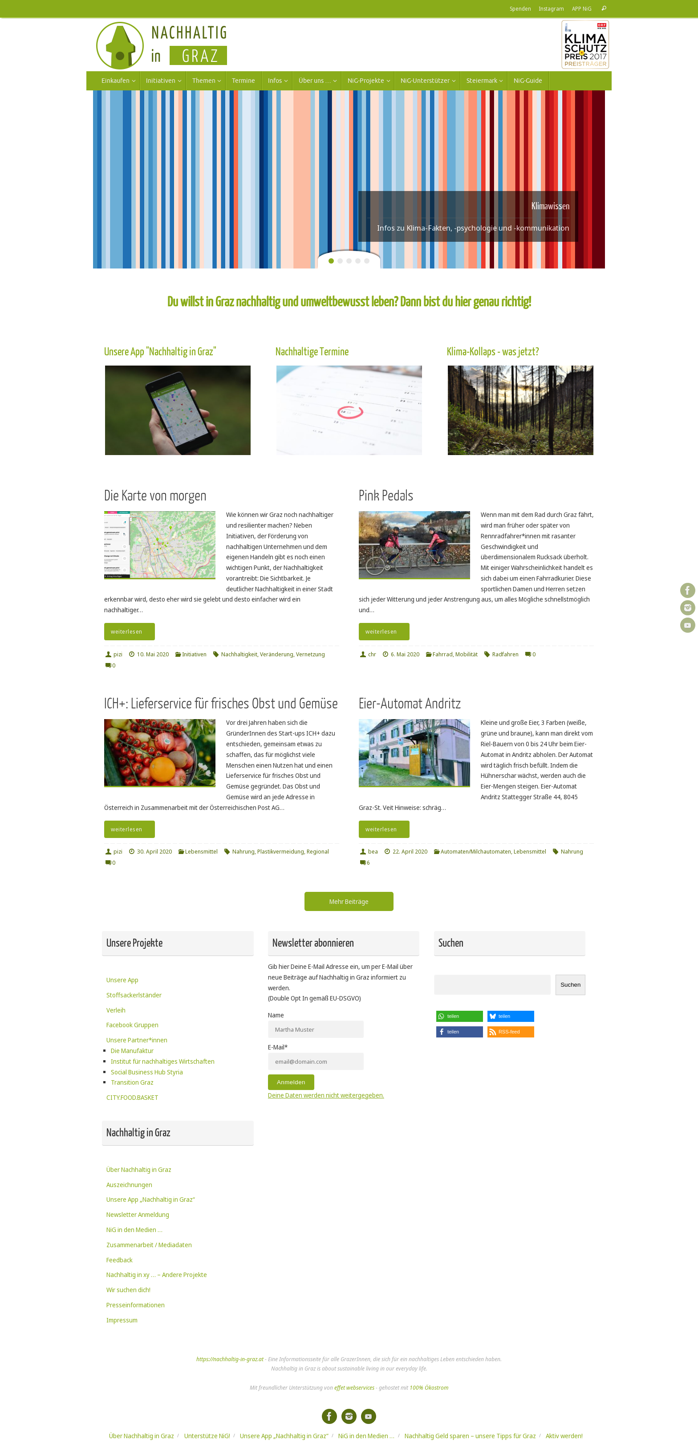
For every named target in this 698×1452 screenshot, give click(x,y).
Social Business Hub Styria (147, 1072)
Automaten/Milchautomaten (476, 851)
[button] (459, 1016)
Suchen (570, 984)
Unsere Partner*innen (136, 1040)
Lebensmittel (201, 851)
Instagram (551, 8)
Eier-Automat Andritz (410, 704)
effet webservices (354, 1387)
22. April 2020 (410, 851)
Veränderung (276, 654)
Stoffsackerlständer (134, 995)
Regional (318, 851)
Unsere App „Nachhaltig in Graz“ (150, 1199)
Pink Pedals (386, 496)
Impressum (122, 1320)
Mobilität (466, 654)
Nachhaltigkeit (239, 654)
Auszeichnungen (129, 1184)
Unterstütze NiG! (207, 1436)
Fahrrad (443, 654)
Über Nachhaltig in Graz (138, 1169)
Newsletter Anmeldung (137, 1214)
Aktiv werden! (564, 1436)
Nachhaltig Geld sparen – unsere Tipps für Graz (470, 1436)
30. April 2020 (154, 851)
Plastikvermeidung (280, 851)
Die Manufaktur (132, 1050)
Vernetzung (310, 654)
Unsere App (122, 980)
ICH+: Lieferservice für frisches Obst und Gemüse (221, 704)
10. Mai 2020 (153, 654)
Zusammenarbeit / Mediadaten (149, 1245)
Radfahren (505, 654)
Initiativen (194, 654)
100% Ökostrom (429, 1387)
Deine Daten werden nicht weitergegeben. (326, 1095)
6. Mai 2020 (405, 654)
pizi (118, 654)
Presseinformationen (135, 1305)
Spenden (520, 8)
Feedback (119, 1260)
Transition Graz (132, 1082)
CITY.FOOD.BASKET (132, 1097)
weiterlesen (131, 631)
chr (372, 654)
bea (373, 851)
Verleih (116, 1010)
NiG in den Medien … (134, 1229)
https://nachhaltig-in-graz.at (230, 1359)
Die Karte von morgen (155, 496)
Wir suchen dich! (128, 1289)
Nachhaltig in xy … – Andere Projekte (156, 1274)
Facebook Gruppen (132, 1025)
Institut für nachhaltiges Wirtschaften (163, 1061)
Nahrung (243, 851)
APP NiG (582, 8)
